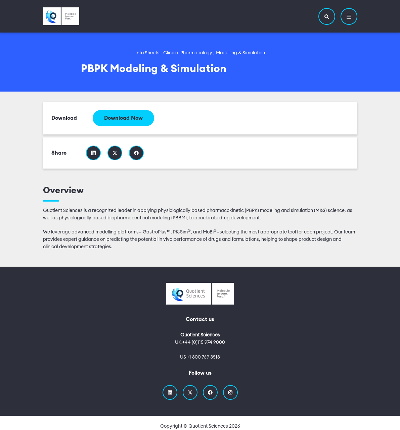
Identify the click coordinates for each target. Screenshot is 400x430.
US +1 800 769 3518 (200, 357)
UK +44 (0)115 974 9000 (200, 342)
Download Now (123, 118)
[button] (326, 16)
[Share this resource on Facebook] (136, 153)
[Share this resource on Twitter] (114, 153)
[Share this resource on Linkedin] (93, 153)
